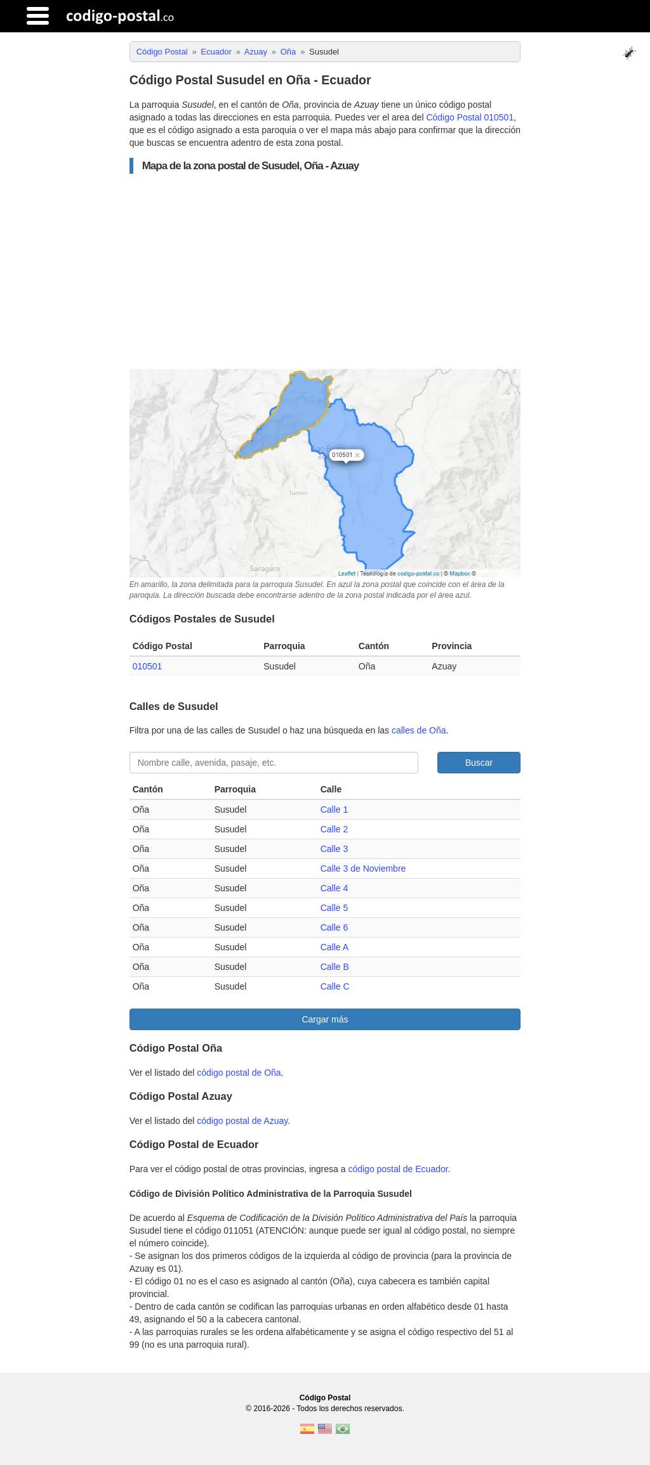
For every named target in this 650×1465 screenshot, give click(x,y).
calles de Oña (419, 730)
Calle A (334, 947)
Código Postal (325, 1397)
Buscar (479, 763)
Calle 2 (334, 829)
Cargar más (325, 1019)
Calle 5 (334, 908)
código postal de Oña (239, 1073)
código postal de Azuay (242, 1121)
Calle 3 (334, 849)
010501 (147, 666)
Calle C (335, 986)
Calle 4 (334, 888)
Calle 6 (334, 927)
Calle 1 (334, 809)
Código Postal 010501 (470, 117)
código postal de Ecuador (398, 1169)
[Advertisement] (325, 271)
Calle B (335, 967)
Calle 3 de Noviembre (363, 868)
